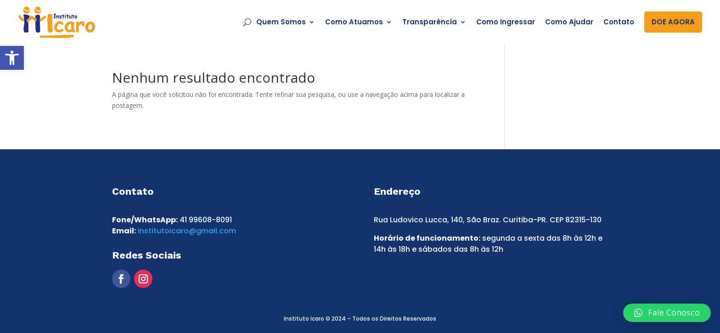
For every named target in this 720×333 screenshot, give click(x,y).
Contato (618, 22)
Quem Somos (281, 22)
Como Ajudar (569, 22)
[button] (12, 58)
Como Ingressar (505, 22)
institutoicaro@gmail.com (187, 231)
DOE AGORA (673, 22)
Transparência (429, 22)
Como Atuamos (354, 22)
